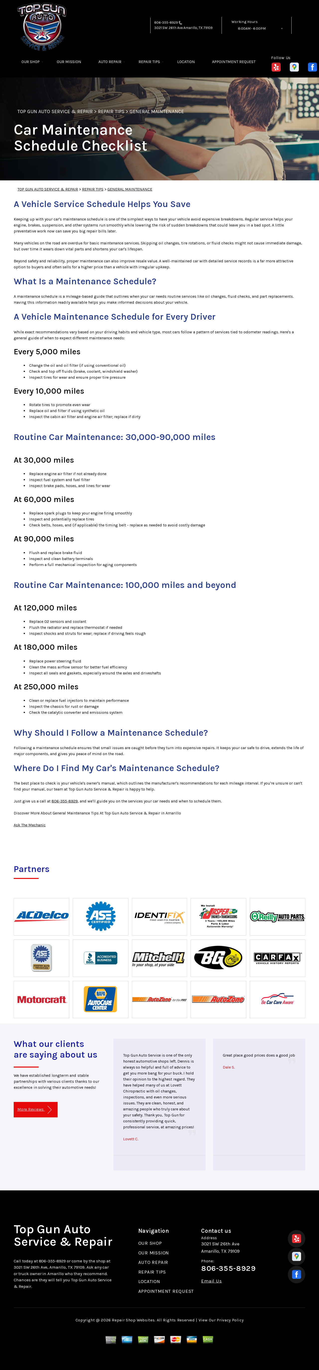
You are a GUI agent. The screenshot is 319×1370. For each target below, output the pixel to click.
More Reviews (34, 1110)
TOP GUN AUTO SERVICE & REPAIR (55, 111)
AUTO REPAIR (109, 61)
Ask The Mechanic (30, 825)
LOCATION (186, 61)
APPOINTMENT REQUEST (233, 61)
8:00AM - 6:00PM (252, 28)
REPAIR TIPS (149, 61)
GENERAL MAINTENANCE (157, 111)
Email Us (211, 1281)
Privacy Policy (230, 1320)
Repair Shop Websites (133, 1320)
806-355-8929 (166, 22)
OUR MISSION (69, 61)
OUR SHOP (30, 61)
